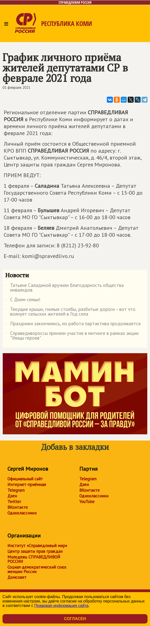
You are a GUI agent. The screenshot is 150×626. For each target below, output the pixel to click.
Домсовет (17, 577)
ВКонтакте (17, 507)
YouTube (86, 501)
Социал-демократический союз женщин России (36, 569)
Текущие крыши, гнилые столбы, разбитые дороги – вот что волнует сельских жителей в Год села (70, 312)
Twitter (14, 501)
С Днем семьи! (22, 300)
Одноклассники (21, 513)
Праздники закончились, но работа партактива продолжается (73, 324)
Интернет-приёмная (26, 484)
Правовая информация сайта (61, 605)
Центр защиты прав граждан (34, 551)
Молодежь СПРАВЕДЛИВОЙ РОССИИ (33, 559)
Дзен (12, 496)
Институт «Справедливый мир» (37, 545)
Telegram (16, 490)
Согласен (75, 619)
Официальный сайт (25, 479)
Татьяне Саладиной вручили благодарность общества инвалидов (64, 288)
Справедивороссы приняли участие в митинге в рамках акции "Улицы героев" (72, 336)
